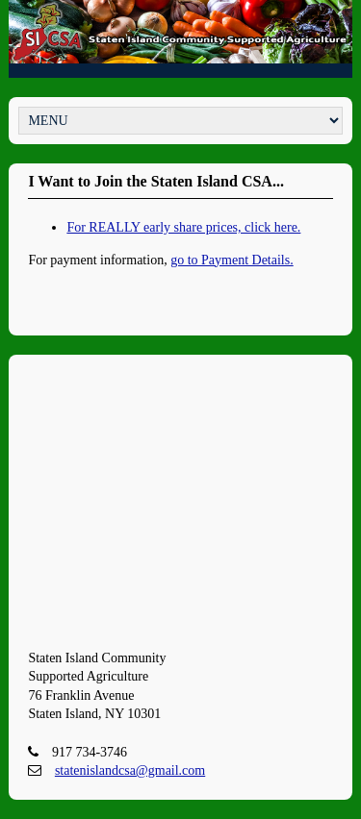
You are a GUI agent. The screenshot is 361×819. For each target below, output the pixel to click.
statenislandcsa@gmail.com (130, 770)
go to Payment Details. (232, 260)
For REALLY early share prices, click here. (183, 227)
